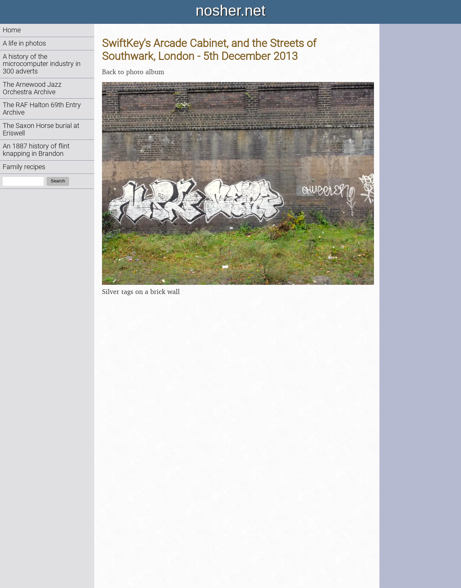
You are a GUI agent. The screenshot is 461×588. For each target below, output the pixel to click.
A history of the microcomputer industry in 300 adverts (42, 64)
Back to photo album (133, 71)
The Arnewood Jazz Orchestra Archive (32, 88)
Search (58, 180)
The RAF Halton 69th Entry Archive (42, 108)
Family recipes (24, 167)
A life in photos (24, 43)
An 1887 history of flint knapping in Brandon (36, 150)
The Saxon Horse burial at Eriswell (41, 129)
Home (12, 30)
